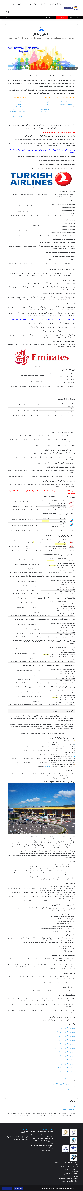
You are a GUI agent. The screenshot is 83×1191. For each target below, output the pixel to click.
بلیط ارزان (67, 1178)
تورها (35, 4)
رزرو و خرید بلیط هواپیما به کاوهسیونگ (65, 1032)
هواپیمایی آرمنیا (74, 1178)
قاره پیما (61, 4)
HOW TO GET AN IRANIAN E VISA (70, 1181)
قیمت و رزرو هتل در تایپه (69, 1077)
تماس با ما (19, 4)
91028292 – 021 (10, 4)
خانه (49, 27)
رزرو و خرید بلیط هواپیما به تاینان (67, 1040)
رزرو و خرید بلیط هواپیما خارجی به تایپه (65, 1028)
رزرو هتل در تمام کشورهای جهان (71, 1169)
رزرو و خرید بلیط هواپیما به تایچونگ (66, 1036)
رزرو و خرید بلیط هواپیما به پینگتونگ (66, 1067)
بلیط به (45, 27)
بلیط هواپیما (42, 4)
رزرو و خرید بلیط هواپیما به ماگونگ (66, 1055)
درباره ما (35, 1140)
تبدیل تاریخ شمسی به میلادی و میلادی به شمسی (42, 1138)
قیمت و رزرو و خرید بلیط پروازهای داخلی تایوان (63, 1083)
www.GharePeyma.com (47, 1150)
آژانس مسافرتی (74, 1171)
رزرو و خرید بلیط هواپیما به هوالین (66, 1043)
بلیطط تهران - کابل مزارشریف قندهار (48, 17)
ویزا (30, 4)
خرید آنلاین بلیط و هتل (52, 4)
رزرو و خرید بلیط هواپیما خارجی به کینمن (65, 1048)
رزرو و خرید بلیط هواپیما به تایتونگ (66, 1051)
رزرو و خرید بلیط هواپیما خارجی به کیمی (65, 1059)
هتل (25, 4)
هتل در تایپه (47, 766)
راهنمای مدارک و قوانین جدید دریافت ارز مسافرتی (42, 1145)
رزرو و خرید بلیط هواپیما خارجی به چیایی (65, 1063)
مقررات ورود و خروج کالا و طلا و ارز (45, 1140)
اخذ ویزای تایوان (71, 1089)
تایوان (41, 27)
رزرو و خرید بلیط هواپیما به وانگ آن (66, 1071)
